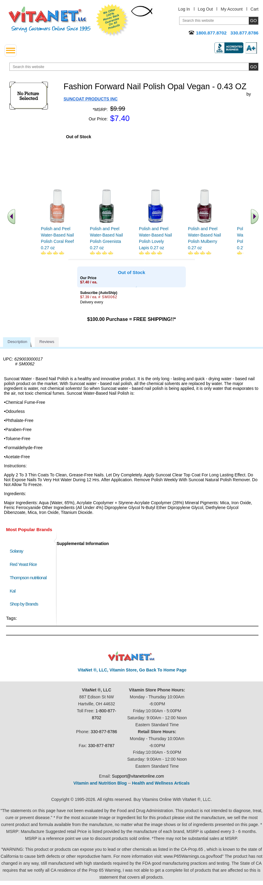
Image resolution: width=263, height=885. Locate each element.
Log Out (205, 9)
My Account (231, 9)
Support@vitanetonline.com (138, 776)
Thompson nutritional (28, 577)
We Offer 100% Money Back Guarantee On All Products (112, 20)
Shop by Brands (25, 603)
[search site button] (253, 66)
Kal (12, 590)
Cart (254, 9)
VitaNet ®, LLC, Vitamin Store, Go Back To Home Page (132, 670)
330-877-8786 (104, 731)
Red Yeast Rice (23, 564)
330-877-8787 (101, 745)
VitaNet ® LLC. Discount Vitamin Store (131, 656)
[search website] (134, 66)
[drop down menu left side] (11, 50)
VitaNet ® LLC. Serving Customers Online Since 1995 (49, 19)
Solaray (16, 551)
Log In (184, 9)
